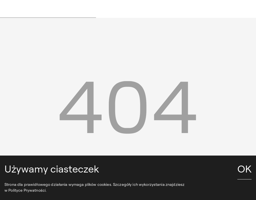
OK (244, 168)
